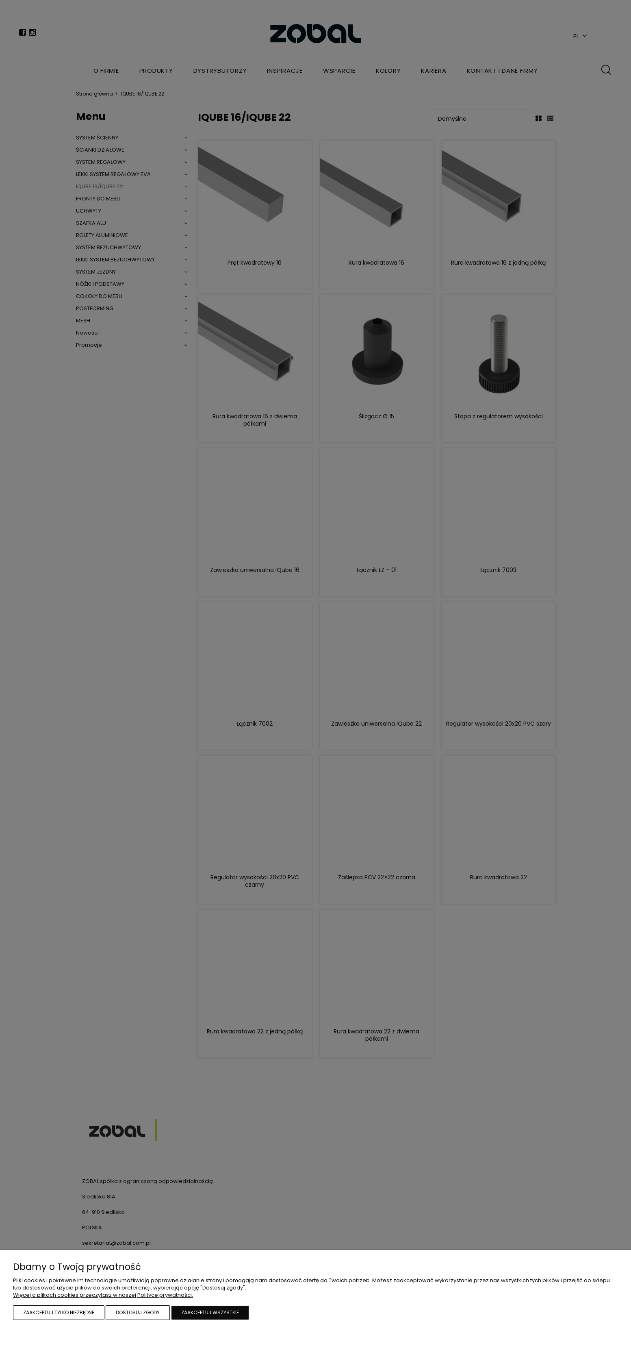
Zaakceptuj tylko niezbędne (58, 1312)
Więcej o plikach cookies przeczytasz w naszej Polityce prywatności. (103, 1295)
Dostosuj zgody (138, 1312)
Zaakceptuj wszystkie (210, 1312)
